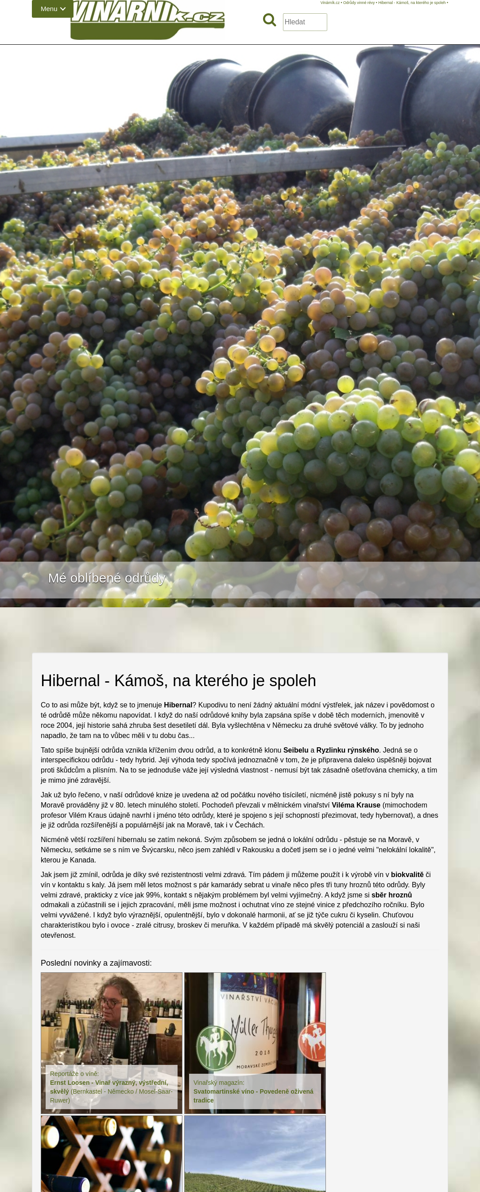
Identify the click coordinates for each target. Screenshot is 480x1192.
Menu (49, 8)
